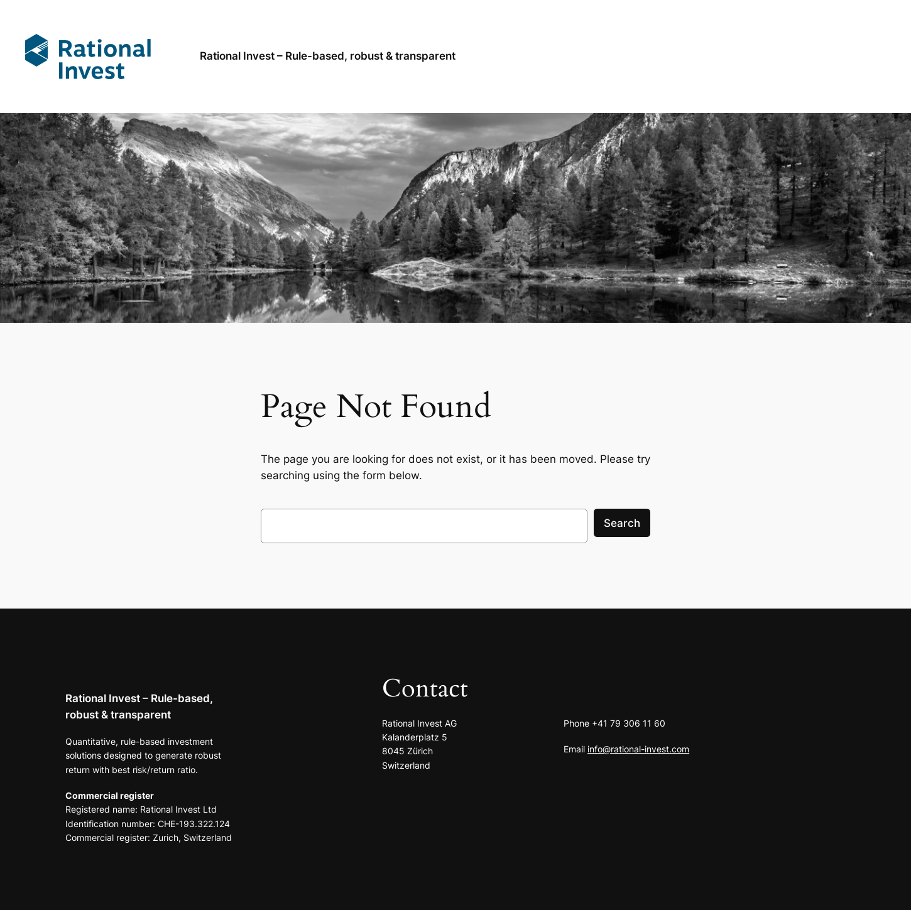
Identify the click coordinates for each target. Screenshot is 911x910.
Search (622, 523)
